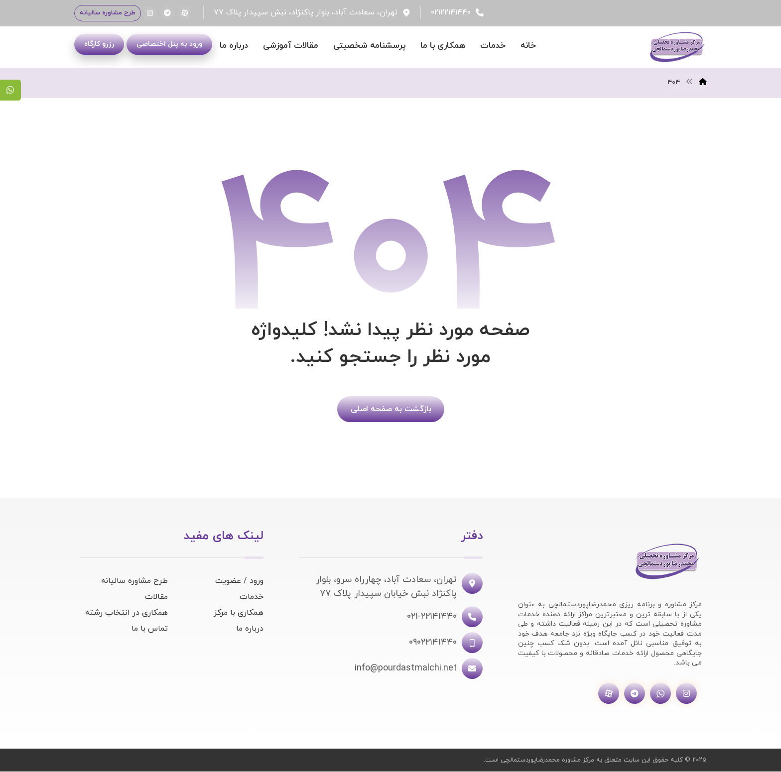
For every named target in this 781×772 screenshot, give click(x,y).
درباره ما (249, 629)
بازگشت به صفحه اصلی (390, 409)
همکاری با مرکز (238, 613)
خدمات (251, 597)
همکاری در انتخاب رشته (126, 613)
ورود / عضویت (239, 581)
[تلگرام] (167, 13)
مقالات (156, 597)
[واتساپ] (660, 694)
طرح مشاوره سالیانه (134, 581)
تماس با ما (149, 629)
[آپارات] (185, 13)
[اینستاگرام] (150, 13)
